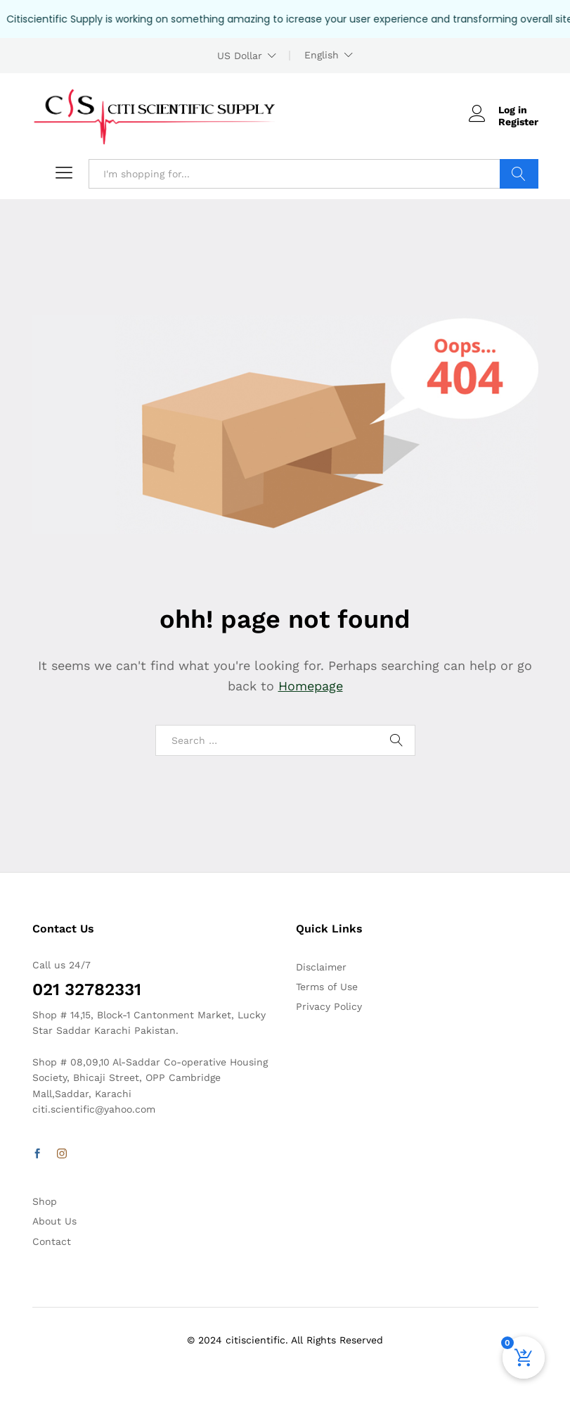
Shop (44, 1201)
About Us (54, 1221)
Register (518, 121)
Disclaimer (321, 967)
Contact (51, 1241)
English (321, 55)
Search (519, 174)
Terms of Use (327, 986)
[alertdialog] (285, 19)
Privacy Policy (329, 1006)
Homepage (310, 685)
